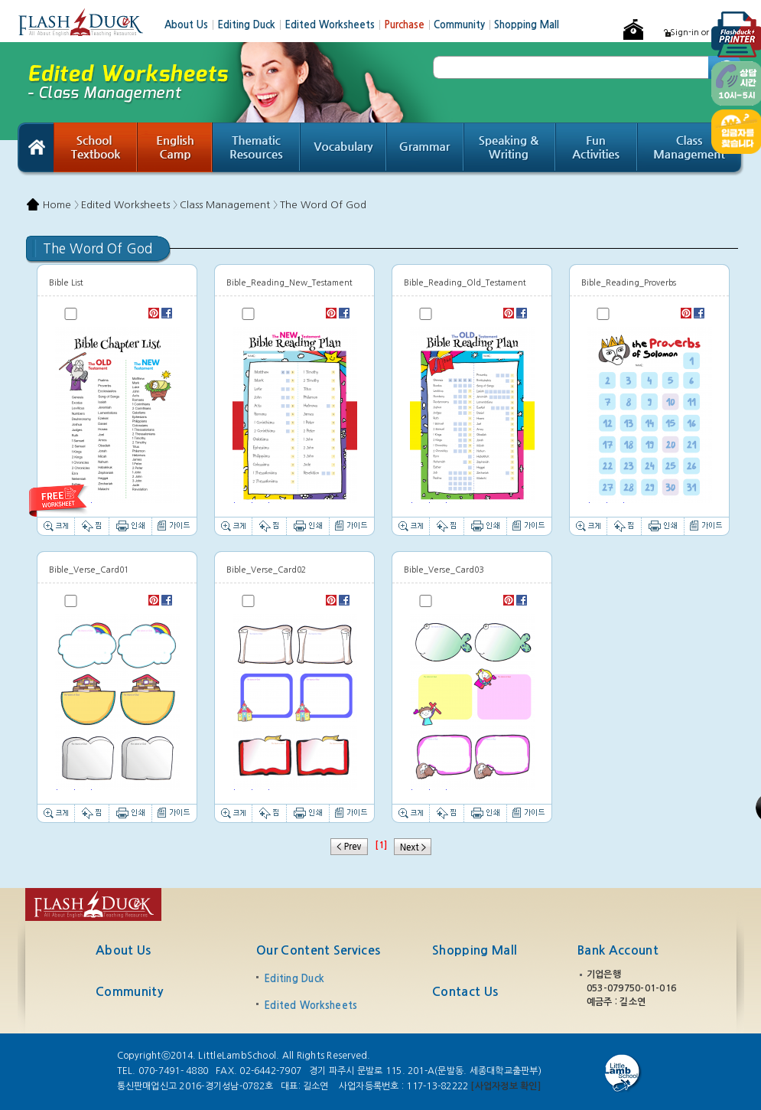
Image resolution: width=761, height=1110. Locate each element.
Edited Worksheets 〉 (129, 205)
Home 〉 (61, 205)
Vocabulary (344, 149)
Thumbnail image (117, 415)
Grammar (425, 149)
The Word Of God (323, 205)
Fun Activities (597, 149)
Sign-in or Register (707, 32)
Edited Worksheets (334, 25)
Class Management (691, 149)
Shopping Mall (526, 25)
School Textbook (96, 149)
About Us (190, 25)
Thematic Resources (257, 149)
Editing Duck (251, 25)
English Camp (175, 149)
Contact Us (465, 991)
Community (464, 25)
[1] (381, 845)
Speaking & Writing (510, 149)
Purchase (409, 25)
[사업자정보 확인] (505, 1086)
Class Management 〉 (229, 205)
